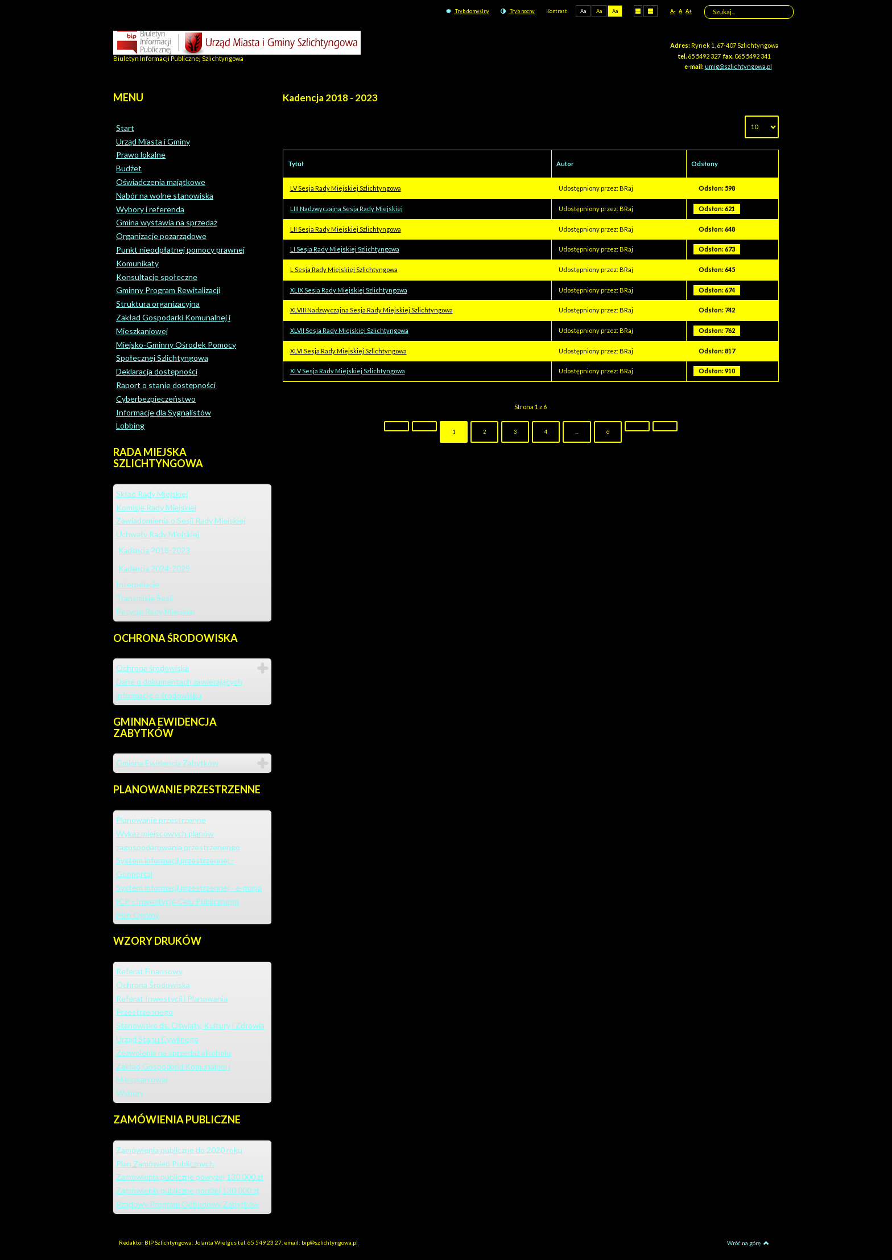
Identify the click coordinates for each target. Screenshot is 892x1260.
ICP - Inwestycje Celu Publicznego (177, 901)
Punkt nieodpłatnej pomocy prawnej (180, 249)
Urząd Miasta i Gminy (153, 141)
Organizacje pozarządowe (161, 236)
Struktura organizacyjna (158, 303)
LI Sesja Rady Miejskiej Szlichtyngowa (344, 249)
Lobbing (130, 425)
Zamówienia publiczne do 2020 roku (179, 1150)
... (577, 432)
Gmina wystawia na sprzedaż (166, 222)
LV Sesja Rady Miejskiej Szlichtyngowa (345, 188)
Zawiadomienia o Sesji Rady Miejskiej (180, 520)
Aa (583, 11)
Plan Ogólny (137, 915)
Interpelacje (137, 584)
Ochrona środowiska (152, 668)
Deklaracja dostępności (156, 371)
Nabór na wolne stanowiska (164, 195)
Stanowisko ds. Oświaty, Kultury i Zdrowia (190, 1025)
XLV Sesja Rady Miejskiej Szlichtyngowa (347, 370)
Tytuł (296, 163)
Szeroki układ (650, 11)
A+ (688, 11)
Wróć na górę (748, 1243)
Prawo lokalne (141, 154)
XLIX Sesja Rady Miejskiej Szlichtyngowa (348, 290)
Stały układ (638, 11)
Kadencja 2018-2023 (154, 550)
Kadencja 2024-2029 (154, 568)
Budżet (129, 168)
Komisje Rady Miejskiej (156, 507)
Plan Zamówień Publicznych (165, 1163)
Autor (565, 163)
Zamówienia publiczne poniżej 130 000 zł (187, 1190)
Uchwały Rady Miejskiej (157, 534)
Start (125, 128)
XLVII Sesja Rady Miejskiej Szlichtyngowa (349, 330)
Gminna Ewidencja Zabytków (167, 763)
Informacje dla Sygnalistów (163, 412)
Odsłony (704, 163)
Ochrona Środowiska (153, 985)
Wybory (130, 1093)
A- (672, 11)
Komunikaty (137, 263)
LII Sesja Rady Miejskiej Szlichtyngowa (345, 229)
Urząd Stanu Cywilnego (157, 1039)
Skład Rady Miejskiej (152, 494)
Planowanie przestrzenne (161, 820)
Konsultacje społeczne (156, 277)
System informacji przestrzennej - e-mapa (189, 887)
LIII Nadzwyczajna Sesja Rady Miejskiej (346, 208)
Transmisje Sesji (144, 598)
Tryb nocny (518, 11)
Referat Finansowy (149, 971)
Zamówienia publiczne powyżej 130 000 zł (189, 1176)
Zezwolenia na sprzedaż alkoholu (173, 1052)
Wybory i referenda (150, 209)
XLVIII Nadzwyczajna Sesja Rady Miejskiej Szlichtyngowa (371, 310)
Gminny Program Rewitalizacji (168, 290)
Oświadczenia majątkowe (160, 182)
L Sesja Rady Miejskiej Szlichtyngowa (344, 269)
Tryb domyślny (467, 11)
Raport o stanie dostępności (166, 385)
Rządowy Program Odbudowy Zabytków (187, 1204)
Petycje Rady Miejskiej (155, 611)
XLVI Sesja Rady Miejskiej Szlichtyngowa (348, 351)
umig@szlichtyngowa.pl (738, 66)
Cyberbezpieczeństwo (156, 398)
